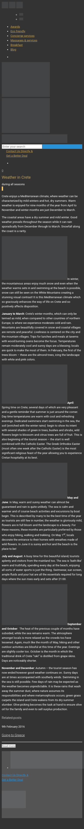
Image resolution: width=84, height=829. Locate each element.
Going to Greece (13, 735)
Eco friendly (17, 31)
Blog (13, 49)
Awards (15, 26)
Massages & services (23, 40)
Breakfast (16, 45)
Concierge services (22, 35)
